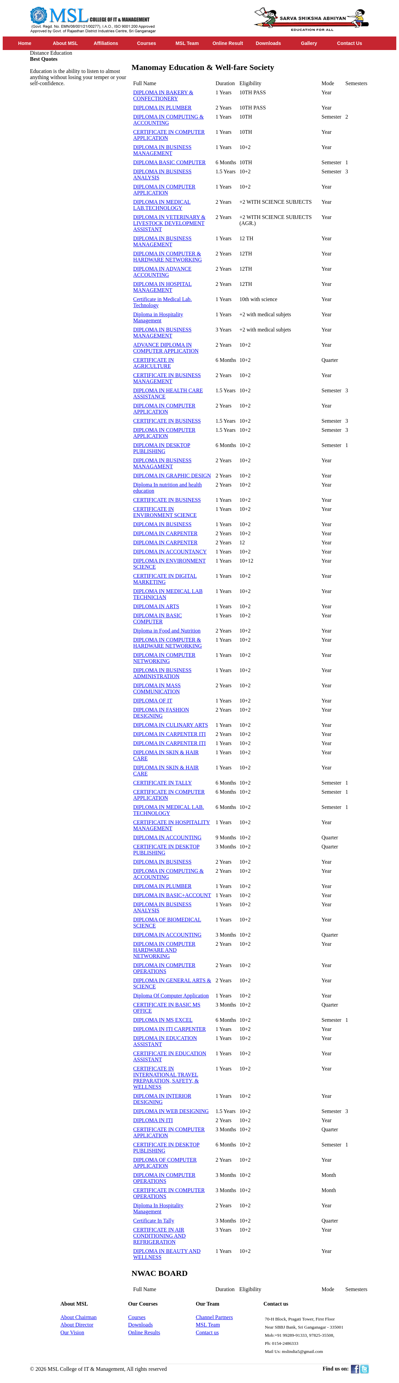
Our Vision (72, 1332)
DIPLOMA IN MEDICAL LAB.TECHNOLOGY (162, 205)
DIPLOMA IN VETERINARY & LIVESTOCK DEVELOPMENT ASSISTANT (169, 223)
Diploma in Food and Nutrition (167, 631)
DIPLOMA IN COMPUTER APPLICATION (164, 190)
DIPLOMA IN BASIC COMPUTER (157, 618)
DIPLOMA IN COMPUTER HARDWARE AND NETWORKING (164, 950)
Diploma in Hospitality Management (158, 317)
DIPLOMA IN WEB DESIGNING (171, 1111)
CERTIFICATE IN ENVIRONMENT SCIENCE (165, 512)
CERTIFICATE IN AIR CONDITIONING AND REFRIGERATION (159, 1236)
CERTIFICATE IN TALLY (162, 783)
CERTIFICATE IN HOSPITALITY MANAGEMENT (171, 825)
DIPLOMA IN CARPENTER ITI (169, 734)
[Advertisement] (81, 188)
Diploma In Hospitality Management (158, 1208)
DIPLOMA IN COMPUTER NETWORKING (164, 658)
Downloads (268, 43)
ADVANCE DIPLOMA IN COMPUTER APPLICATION (166, 348)
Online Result (228, 43)
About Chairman (79, 1317)
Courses (146, 43)
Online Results (144, 1332)
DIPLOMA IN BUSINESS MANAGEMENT (162, 150)
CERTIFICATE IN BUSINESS (167, 421)
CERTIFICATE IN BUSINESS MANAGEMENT (167, 378)
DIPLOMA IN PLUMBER (162, 107)
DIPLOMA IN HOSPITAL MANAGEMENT (162, 287)
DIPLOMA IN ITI (153, 1120)
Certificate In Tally (153, 1221)
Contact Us (349, 43)
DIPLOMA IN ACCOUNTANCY (170, 551)
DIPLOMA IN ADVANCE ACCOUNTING (162, 272)
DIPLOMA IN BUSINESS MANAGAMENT (162, 463)
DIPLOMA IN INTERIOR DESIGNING (162, 1099)
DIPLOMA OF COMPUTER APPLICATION (165, 1163)
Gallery (309, 43)
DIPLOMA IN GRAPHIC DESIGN (172, 475)
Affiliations (106, 43)
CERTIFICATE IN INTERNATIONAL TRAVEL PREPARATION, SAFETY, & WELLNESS (166, 1078)
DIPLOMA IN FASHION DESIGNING (161, 713)
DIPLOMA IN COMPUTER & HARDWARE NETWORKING (167, 257)
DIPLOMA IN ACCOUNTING (167, 837)
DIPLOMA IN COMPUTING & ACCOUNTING (168, 120)
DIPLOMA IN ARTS (156, 606)
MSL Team (187, 43)
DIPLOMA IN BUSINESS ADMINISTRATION (162, 673)
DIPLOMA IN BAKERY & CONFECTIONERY (163, 95)
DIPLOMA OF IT (153, 700)
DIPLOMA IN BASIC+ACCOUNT (172, 895)
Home (24, 43)
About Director (77, 1325)
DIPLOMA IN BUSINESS (162, 524)
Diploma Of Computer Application (171, 995)
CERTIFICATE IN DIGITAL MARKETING (165, 579)
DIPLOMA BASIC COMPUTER (169, 162)
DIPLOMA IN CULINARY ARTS (170, 725)
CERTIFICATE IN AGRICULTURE (153, 363)
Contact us (207, 1332)
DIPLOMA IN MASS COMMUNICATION (157, 688)
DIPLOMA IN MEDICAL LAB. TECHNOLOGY (168, 810)
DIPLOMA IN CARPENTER (165, 533)
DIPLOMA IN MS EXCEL (163, 1020)
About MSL (65, 43)
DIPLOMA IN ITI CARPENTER (169, 1029)
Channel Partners (214, 1317)
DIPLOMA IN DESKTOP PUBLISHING (162, 448)
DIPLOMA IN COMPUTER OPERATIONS (164, 968)
